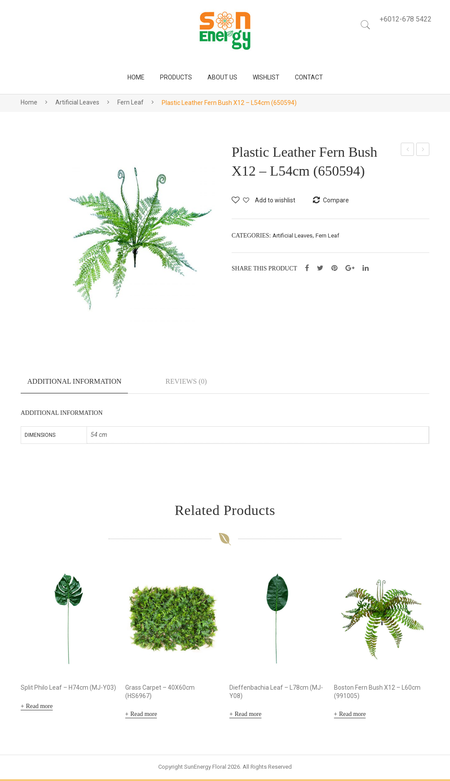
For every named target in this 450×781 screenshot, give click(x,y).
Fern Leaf (130, 102)
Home (29, 102)
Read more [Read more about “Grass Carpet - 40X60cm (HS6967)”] (143, 716)
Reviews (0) (186, 381)
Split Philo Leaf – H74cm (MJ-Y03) (68, 688)
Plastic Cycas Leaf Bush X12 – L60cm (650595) (423, 150)
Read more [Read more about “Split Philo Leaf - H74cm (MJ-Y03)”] (39, 707)
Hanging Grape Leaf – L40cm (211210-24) (408, 150)
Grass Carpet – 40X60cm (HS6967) (160, 693)
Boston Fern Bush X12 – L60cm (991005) (377, 693)
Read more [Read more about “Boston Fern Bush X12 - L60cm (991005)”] (352, 716)
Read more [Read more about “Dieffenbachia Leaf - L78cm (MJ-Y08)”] (248, 716)
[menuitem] (136, 77)
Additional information (74, 381)
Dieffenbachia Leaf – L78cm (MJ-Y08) (276, 693)
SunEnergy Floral (205, 768)
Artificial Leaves (77, 102)
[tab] (74, 385)
